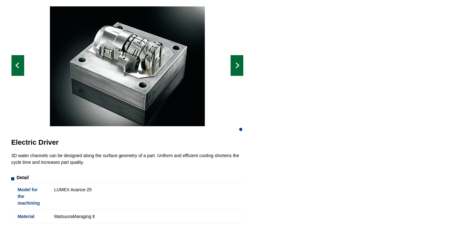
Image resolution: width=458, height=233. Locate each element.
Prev (17, 65)
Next (237, 65)
